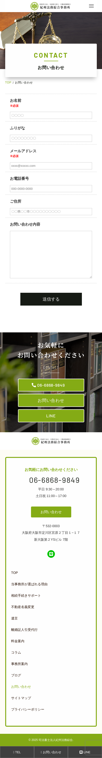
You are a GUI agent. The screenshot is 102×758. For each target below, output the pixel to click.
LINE (51, 415)
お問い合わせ (51, 400)
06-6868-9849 (51, 385)
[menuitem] (50, 572)
